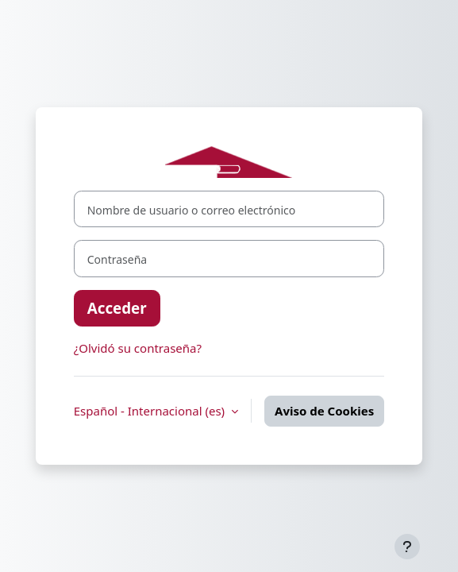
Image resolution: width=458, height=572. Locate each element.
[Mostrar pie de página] (407, 546)
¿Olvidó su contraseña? (138, 348)
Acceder (117, 308)
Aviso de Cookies (324, 411)
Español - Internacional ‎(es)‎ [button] (151, 411)
